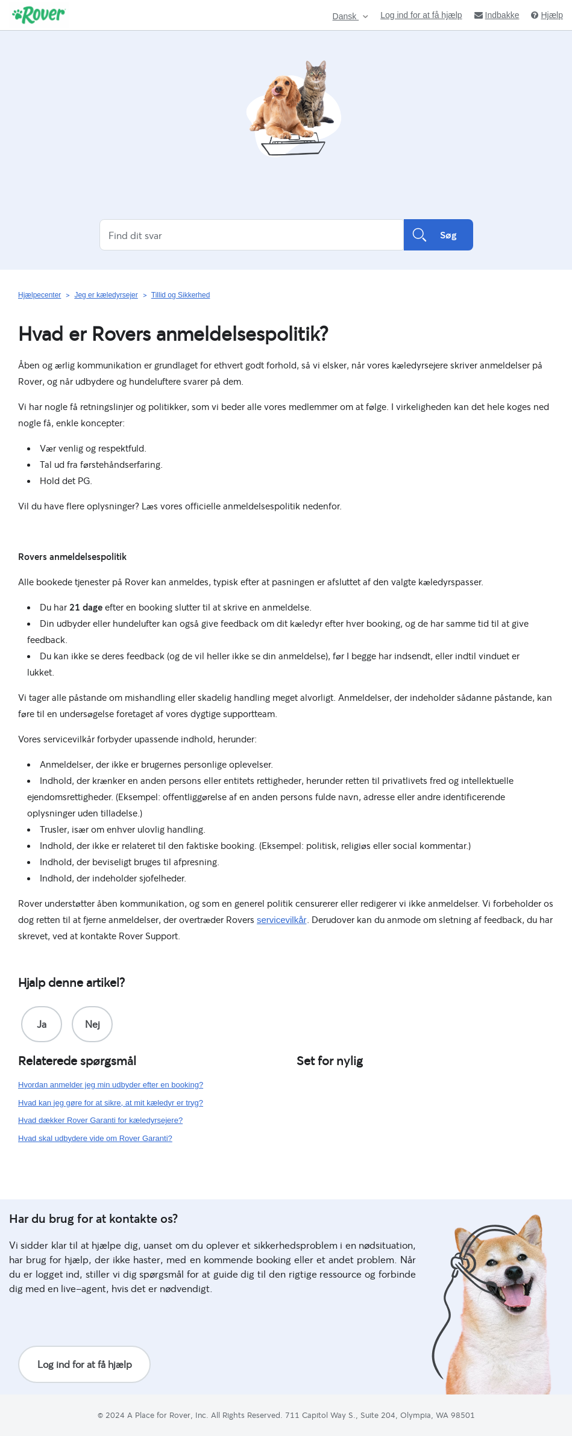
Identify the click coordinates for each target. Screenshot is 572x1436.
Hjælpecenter (39, 295)
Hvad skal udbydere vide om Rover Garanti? (95, 1138)
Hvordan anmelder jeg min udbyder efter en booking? (110, 1084)
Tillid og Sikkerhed (180, 295)
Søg (438, 234)
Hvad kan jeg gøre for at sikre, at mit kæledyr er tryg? (110, 1102)
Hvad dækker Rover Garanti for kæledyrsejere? (100, 1120)
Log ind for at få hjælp (421, 15)
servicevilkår (282, 920)
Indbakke (497, 15)
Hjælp (547, 15)
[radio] (41, 1024)
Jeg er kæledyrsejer (105, 295)
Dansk (346, 16)
